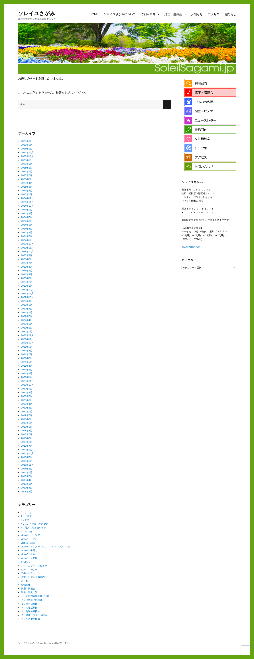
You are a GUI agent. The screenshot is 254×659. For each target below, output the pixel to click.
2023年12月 (27, 244)
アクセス (213, 14)
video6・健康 (28, 554)
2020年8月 (26, 392)
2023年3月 (26, 278)
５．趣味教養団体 (30, 611)
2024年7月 (26, 217)
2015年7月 (26, 472)
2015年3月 (26, 484)
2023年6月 (26, 266)
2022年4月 (26, 320)
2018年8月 (26, 430)
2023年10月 (27, 251)
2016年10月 (27, 453)
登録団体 (26, 584)
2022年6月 (26, 312)
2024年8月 (26, 213)
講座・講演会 (173, 14)
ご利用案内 (148, 14)
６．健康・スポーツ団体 (34, 615)
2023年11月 (27, 247)
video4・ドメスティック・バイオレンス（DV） (46, 546)
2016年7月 (26, 457)
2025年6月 (26, 175)
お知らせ (197, 14)
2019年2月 (26, 423)
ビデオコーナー (29, 569)
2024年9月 (26, 209)
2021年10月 (27, 343)
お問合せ (230, 14)
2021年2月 (26, 373)
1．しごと (26, 512)
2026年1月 (26, 148)
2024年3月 (26, 232)
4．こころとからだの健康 (34, 523)
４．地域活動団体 (30, 607)
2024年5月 (26, 224)
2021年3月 (26, 369)
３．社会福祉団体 (30, 603)
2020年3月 (26, 407)
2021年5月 (26, 362)
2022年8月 (26, 304)
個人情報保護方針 (191, 246)
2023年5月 (26, 270)
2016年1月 (26, 461)
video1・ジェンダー (31, 535)
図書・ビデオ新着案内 (33, 577)
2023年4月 (26, 274)
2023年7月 (26, 263)
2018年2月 (26, 438)
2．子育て (26, 516)
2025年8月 (26, 167)
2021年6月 (26, 358)
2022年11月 (27, 293)
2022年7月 (26, 308)
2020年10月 (27, 384)
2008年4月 (26, 491)
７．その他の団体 (30, 619)
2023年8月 (26, 259)
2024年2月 (26, 236)
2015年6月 (26, 476)
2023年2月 (26, 282)
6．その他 (26, 531)
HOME (94, 14)
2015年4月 (26, 480)
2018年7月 (26, 434)
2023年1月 (26, 285)
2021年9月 (26, 346)
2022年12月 (27, 289)
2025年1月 (26, 194)
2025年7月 (26, 171)
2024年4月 (26, 228)
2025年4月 (26, 183)
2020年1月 (26, 411)
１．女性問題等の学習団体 (35, 596)
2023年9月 (26, 255)
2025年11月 (27, 156)
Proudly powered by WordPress (54, 643)
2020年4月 (26, 404)
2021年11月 (27, 339)
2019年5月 (26, 415)
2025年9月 (26, 164)
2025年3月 (26, 186)
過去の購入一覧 (29, 592)
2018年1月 (26, 442)
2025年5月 (26, 179)
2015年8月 (26, 468)
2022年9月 (26, 301)
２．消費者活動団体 (31, 600)
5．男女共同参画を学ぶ (33, 527)
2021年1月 (26, 377)
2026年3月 (26, 141)
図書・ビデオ (28, 573)
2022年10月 (27, 297)
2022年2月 (26, 327)
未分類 (24, 581)
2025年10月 (27, 160)
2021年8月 (26, 350)
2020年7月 (26, 396)
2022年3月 (26, 324)
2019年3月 (26, 419)
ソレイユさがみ (36, 13)
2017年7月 (26, 445)
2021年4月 (26, 365)
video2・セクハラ (30, 539)
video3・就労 (28, 542)
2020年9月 (26, 388)
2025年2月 (26, 190)
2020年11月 (27, 381)
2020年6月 (26, 400)
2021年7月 (26, 354)
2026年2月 (26, 144)
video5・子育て (29, 550)
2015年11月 (27, 464)
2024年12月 (27, 198)
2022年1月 (26, 331)
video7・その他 (29, 558)
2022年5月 (26, 316)
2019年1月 (26, 426)
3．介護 (25, 520)
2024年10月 (27, 205)
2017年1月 (26, 449)
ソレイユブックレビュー (34, 565)
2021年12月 (27, 335)
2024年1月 (26, 240)
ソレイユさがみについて (120, 14)
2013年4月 (26, 487)
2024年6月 (26, 221)
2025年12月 (27, 152)
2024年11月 (27, 202)
